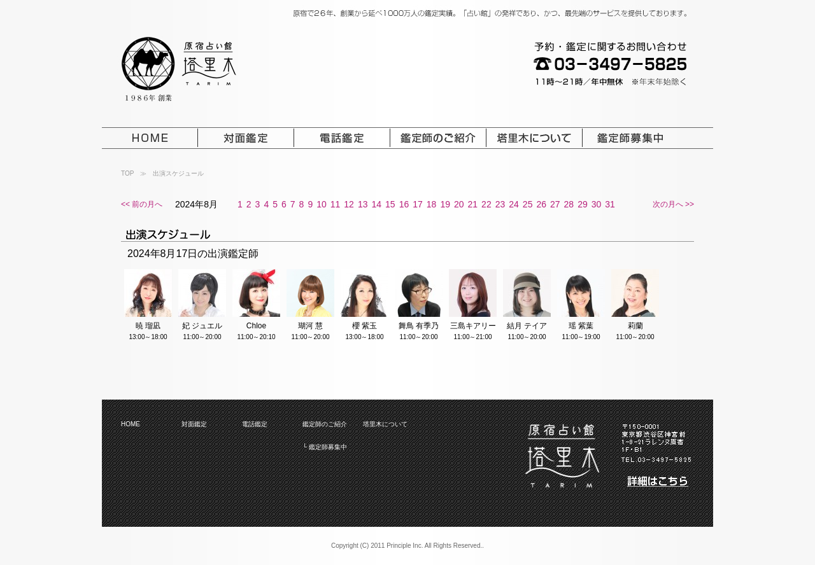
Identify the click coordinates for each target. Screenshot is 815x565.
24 (514, 204)
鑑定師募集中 (328, 446)
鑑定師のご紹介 (324, 424)
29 (583, 204)
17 (418, 204)
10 (321, 204)
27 (555, 204)
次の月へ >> (673, 204)
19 (445, 204)
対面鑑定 (194, 424)
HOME (130, 424)
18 (432, 204)
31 (610, 204)
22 (486, 204)
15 (390, 204)
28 (569, 204)
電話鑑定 (254, 424)
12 (349, 204)
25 (528, 204)
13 (363, 204)
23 (500, 204)
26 (541, 204)
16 (404, 204)
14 (376, 204)
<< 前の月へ (141, 204)
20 (459, 204)
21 (473, 204)
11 (335, 204)
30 (597, 204)
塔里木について (385, 424)
